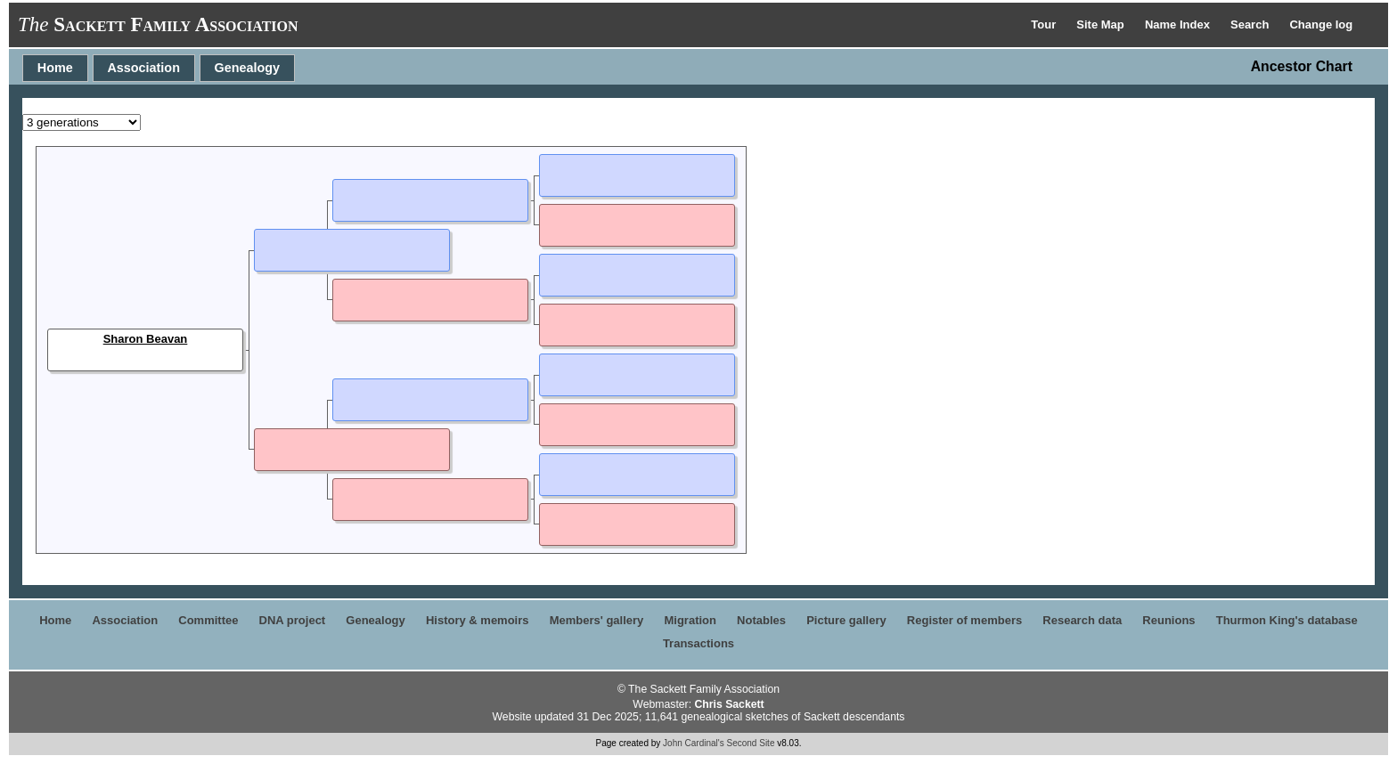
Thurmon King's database (1287, 620)
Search (1251, 24)
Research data (1082, 620)
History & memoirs (477, 620)
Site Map (1101, 24)
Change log (1320, 24)
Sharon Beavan (145, 338)
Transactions (698, 643)
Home (55, 68)
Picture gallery (846, 620)
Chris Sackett (729, 704)
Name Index (1179, 24)
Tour (1045, 24)
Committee (208, 620)
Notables (761, 620)
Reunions (1168, 620)
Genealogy (248, 68)
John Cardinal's (693, 743)
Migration (690, 620)
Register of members (964, 620)
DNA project (292, 620)
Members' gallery (597, 620)
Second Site (751, 743)
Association (143, 68)
